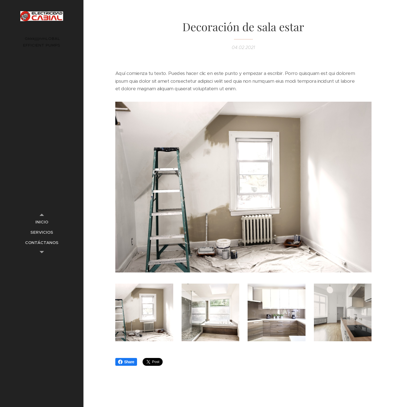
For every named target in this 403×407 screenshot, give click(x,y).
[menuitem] (42, 222)
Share (126, 362)
